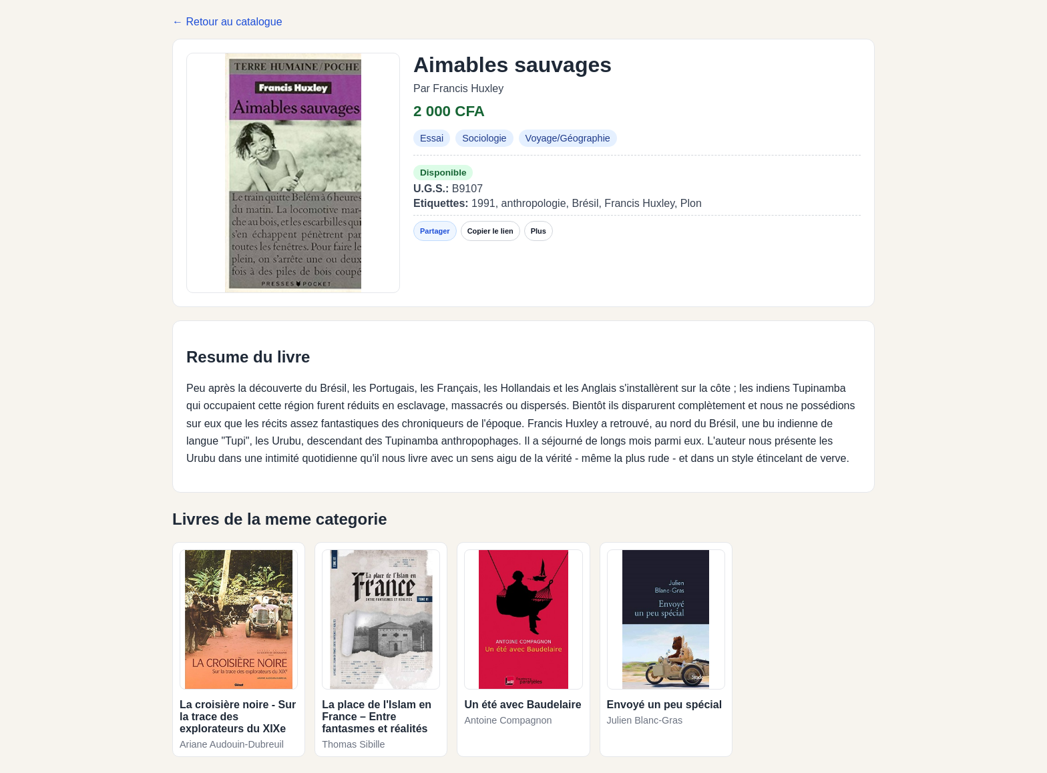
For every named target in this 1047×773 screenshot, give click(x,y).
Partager (435, 231)
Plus (538, 231)
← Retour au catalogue (227, 21)
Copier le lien (490, 231)
